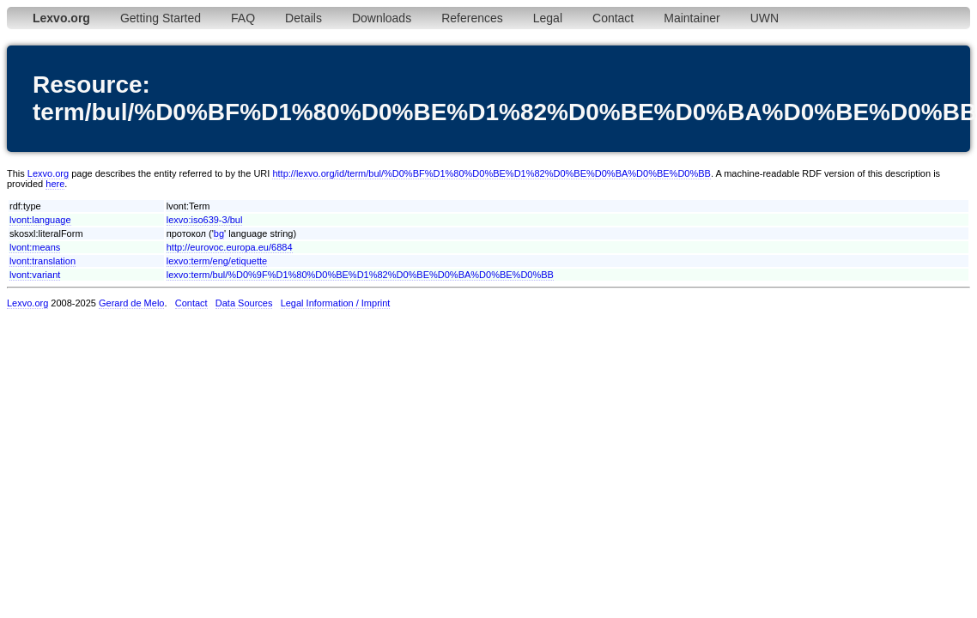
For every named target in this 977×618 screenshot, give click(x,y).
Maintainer (691, 18)
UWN (764, 18)
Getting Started (160, 18)
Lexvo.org (48, 173)
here (55, 184)
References (472, 18)
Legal (547, 18)
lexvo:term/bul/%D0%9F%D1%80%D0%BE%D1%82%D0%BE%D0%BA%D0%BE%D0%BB (360, 275)
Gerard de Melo (131, 303)
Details (303, 18)
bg (219, 233)
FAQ (243, 18)
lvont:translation (42, 261)
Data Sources (244, 303)
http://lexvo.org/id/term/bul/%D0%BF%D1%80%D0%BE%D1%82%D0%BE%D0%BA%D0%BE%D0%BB (491, 173)
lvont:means (34, 247)
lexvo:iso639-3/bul (205, 220)
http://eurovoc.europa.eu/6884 (230, 247)
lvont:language (40, 220)
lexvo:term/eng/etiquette (217, 261)
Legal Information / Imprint (336, 303)
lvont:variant (34, 275)
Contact (613, 18)
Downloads (381, 18)
